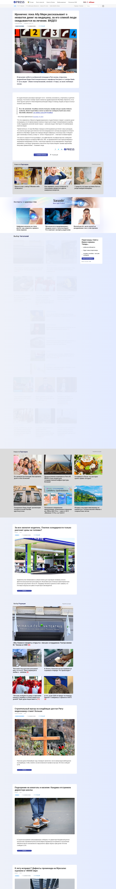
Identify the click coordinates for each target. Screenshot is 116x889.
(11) (38, 489)
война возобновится (89, 217)
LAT (15, 6)
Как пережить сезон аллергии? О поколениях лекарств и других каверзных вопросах (56, 172)
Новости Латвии (51, 2)
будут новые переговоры (90, 220)
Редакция (76, 6)
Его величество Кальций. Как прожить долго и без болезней (27, 350)
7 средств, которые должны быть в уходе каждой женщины (87, 171)
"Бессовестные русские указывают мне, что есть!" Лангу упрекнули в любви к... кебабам (25, 476)
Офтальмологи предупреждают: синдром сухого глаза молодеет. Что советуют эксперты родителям (57, 197)
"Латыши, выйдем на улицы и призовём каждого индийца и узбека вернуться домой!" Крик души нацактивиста (27, 487)
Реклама (81, 6)
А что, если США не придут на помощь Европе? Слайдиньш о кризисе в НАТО (58, 487)
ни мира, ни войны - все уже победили (91, 223)
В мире (31, 2)
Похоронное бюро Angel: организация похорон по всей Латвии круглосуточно (27, 364)
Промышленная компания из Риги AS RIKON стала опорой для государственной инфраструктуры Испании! (57, 352)
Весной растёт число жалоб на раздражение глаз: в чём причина (86, 197)
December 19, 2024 (38, 116)
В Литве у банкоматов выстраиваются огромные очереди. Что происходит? (58, 476)
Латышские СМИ (72, 2)
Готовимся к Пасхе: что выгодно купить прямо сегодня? (86, 350)
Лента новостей (40, 2)
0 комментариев (31, 26)
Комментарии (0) (40, 154)
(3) (29, 467)
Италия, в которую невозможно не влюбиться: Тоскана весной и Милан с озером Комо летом (88, 364)
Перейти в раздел (96, 164)
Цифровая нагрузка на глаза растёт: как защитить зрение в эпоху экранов (27, 197)
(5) (27, 478)
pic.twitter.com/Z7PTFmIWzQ (43, 113)
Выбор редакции (61, 2)
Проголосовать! (88, 228)
